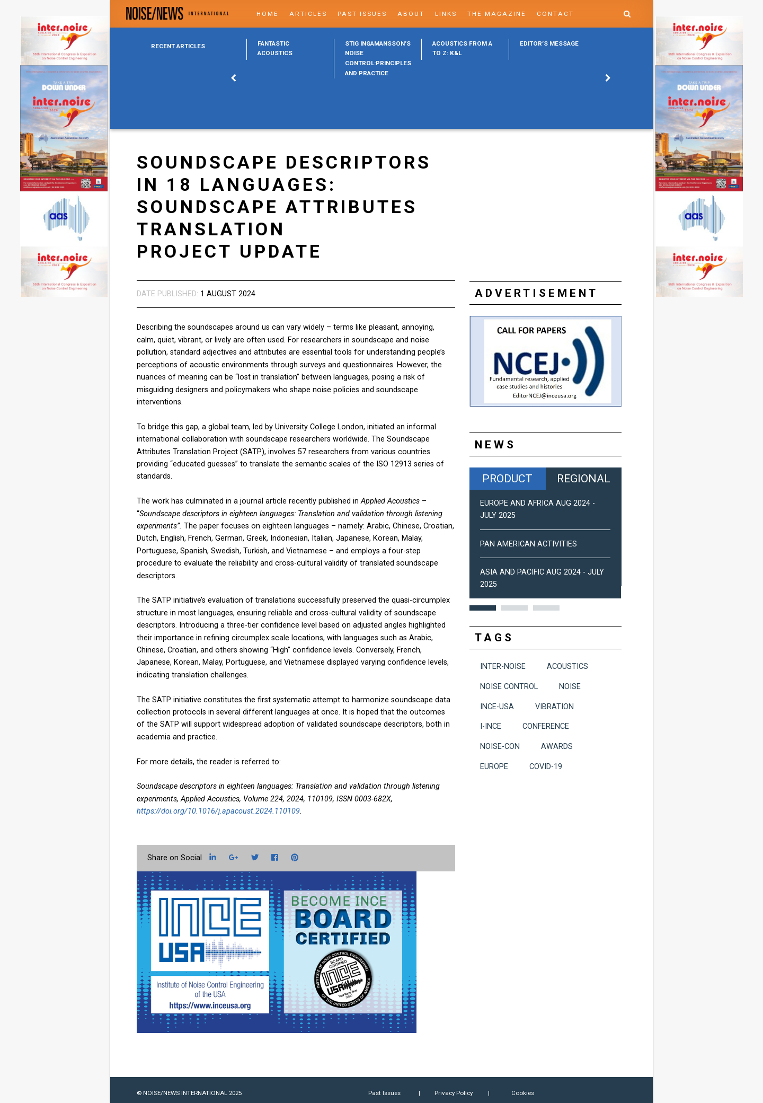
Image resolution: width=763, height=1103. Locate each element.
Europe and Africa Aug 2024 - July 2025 (537, 509)
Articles (308, 13)
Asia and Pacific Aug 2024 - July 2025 (542, 578)
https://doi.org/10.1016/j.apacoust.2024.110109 (218, 811)
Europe (494, 766)
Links (446, 13)
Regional (583, 478)
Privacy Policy (453, 1093)
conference (545, 726)
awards (557, 746)
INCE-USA (497, 706)
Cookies (522, 1093)
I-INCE (490, 726)
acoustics (567, 666)
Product (507, 478)
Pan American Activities (528, 544)
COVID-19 (545, 766)
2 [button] (514, 608)
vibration (554, 706)
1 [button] (482, 608)
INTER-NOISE (503, 666)
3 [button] (546, 608)
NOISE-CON (500, 746)
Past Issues (362, 13)
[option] (290, 49)
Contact (555, 13)
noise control (509, 686)
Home (267, 13)
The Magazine (496, 13)
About (410, 13)
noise (570, 686)
